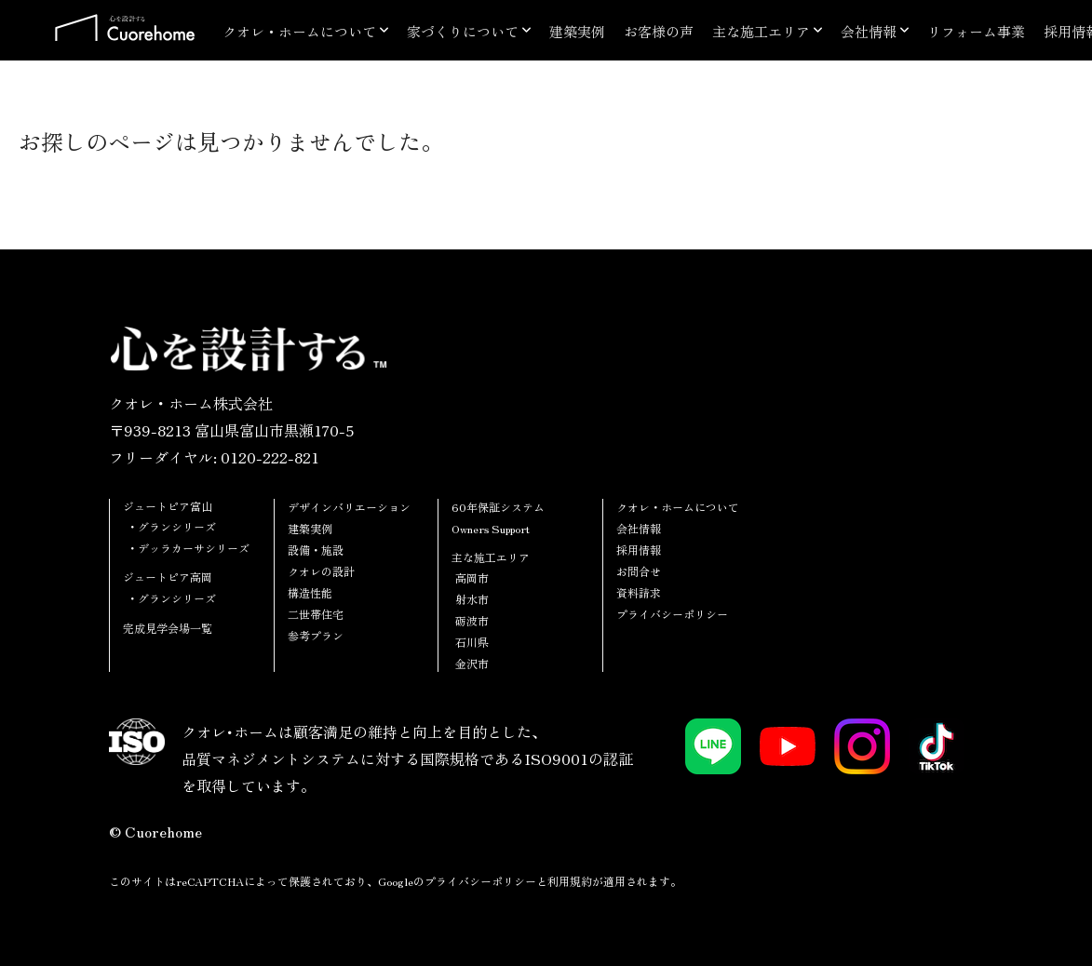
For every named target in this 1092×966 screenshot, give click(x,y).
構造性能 (310, 592)
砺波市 (472, 620)
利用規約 (569, 881)
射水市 (472, 599)
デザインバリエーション (349, 507)
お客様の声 (659, 31)
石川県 (472, 642)
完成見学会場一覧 (167, 628)
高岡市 (472, 577)
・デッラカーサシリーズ (188, 548)
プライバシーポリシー (672, 614)
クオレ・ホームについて (299, 31)
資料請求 (638, 592)
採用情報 (638, 549)
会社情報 (869, 31)
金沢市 (472, 663)
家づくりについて (463, 31)
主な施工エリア (761, 31)
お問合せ (638, 571)
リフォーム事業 (976, 31)
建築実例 (577, 31)
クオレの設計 (321, 571)
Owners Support (491, 528)
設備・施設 (316, 549)
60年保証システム (498, 507)
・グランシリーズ (171, 526)
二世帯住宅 (316, 614)
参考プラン (316, 635)
